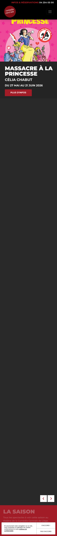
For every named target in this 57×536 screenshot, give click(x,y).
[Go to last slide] (43, 498)
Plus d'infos (18, 92)
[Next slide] (51, 498)
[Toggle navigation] (50, 11)
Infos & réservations (32, 2)
